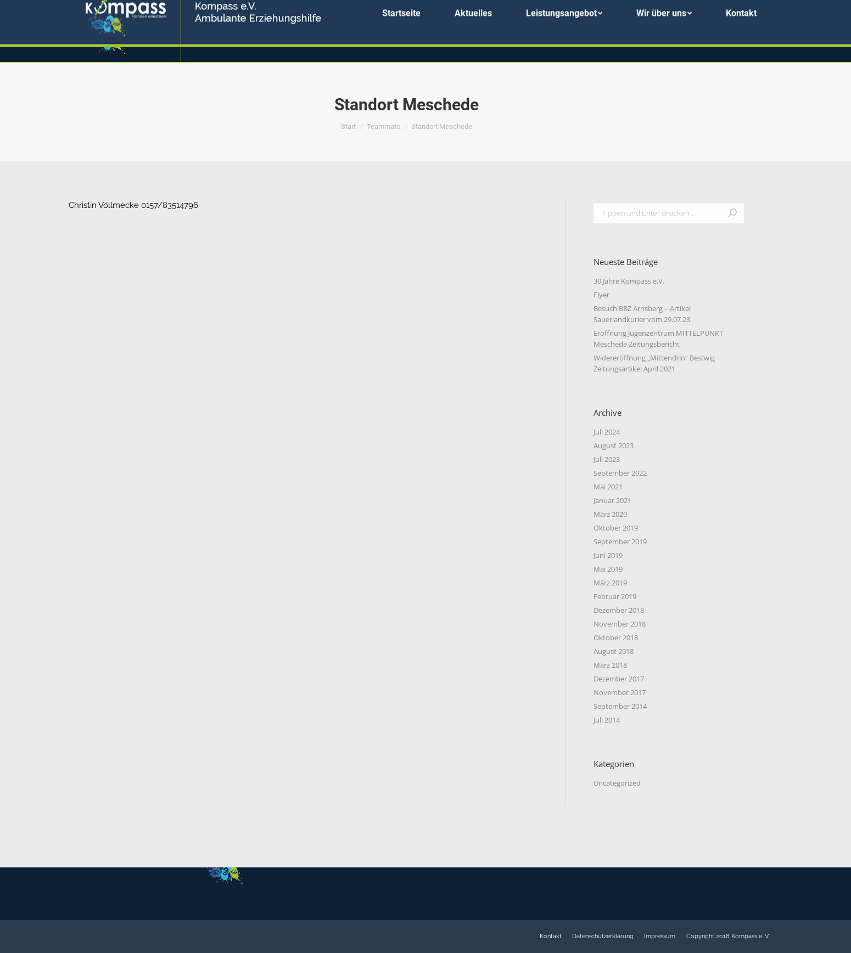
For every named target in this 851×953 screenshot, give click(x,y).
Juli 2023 (607, 459)
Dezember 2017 (619, 679)
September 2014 (620, 706)
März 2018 (610, 665)
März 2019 (610, 583)
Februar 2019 (615, 596)
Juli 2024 (607, 432)
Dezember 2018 (619, 610)
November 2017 (620, 692)
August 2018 (614, 651)
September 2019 (620, 541)
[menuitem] (401, 31)
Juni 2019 (608, 555)
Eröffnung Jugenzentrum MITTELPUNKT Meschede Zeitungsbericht (658, 338)
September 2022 (620, 473)
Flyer (601, 295)
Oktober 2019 (616, 528)
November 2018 (620, 624)
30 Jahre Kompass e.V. (629, 281)
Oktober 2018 (616, 637)
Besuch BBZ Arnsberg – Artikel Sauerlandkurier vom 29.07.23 (642, 313)
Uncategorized (617, 783)
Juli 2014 (607, 720)
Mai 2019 (608, 569)
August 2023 (614, 445)
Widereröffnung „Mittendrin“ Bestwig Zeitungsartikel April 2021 (654, 363)
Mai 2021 (608, 487)
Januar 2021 (612, 500)
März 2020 (610, 514)
